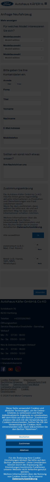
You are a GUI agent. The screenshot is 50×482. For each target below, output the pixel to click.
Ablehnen (24, 450)
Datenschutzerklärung (24, 478)
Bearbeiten (24, 437)
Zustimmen (24, 443)
